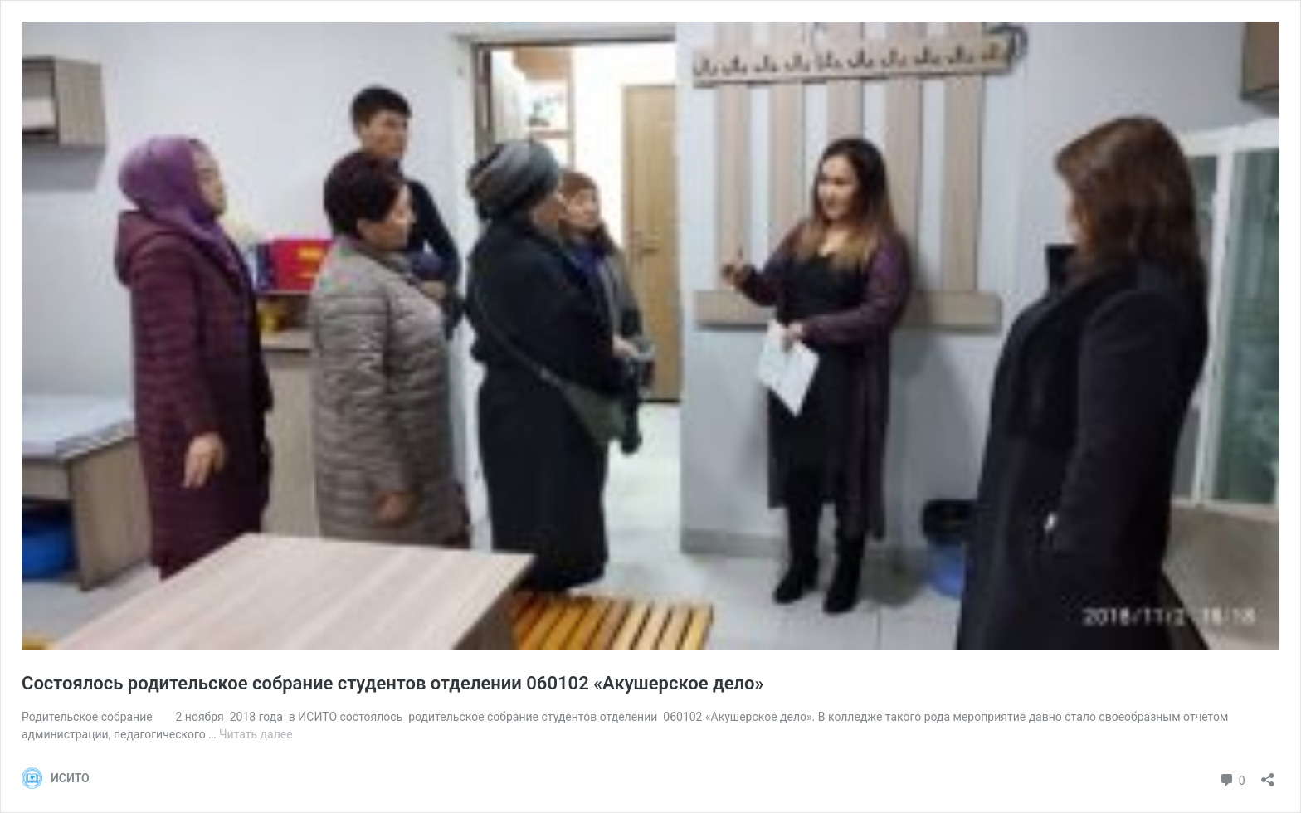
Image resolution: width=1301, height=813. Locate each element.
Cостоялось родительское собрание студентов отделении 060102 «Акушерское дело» (392, 683)
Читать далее (256, 734)
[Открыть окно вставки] (1267, 774)
